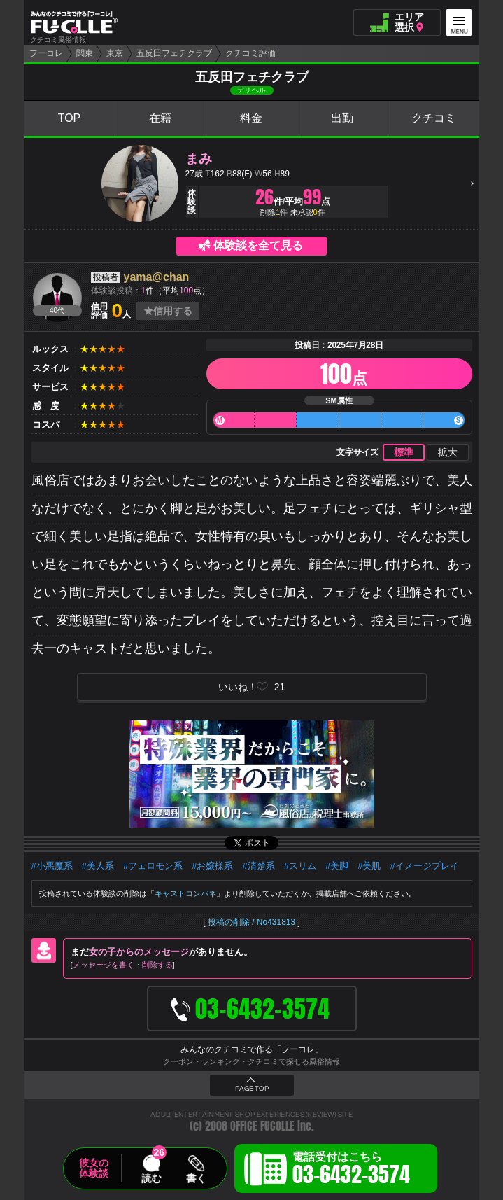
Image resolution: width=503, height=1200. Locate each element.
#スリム (300, 865)
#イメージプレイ (424, 865)
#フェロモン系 (153, 865)
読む (151, 1178)
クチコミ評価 (250, 53)
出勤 (342, 118)
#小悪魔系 (52, 865)
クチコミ (433, 118)
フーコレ (46, 53)
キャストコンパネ (185, 893)
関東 (84, 53)
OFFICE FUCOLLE (262, 1126)
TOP (69, 118)
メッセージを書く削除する (123, 965)
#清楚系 (258, 865)
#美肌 (369, 865)
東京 (114, 53)
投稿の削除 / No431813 (251, 922)
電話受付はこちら (351, 1170)
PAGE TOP (252, 1088)
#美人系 (98, 865)
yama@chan (157, 277)
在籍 (160, 118)
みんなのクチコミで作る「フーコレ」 (251, 1049)
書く (196, 1178)
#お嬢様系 (212, 865)
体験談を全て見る (258, 245)
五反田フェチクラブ (174, 53)
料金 (251, 118)
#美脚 (336, 865)
